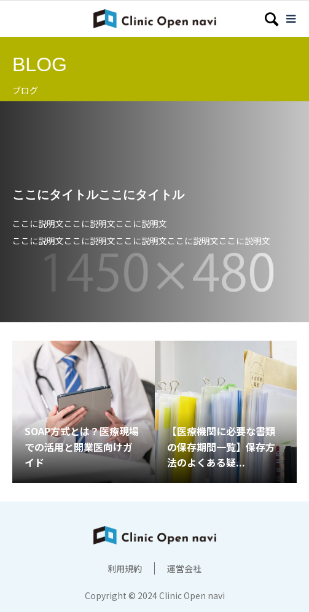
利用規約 (125, 568)
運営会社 (184, 568)
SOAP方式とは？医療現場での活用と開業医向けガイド (82, 447)
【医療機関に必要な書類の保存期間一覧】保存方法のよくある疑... (221, 447)
